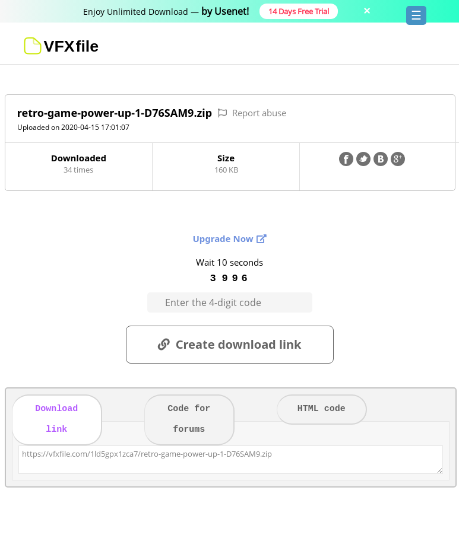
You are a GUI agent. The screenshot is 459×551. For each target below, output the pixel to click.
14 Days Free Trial (298, 11)
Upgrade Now (222, 238)
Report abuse (259, 113)
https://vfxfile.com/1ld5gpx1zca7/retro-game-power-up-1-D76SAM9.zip (231, 459)
